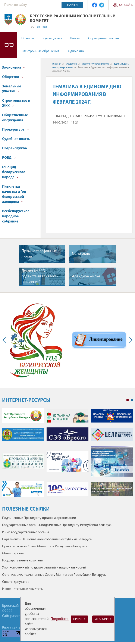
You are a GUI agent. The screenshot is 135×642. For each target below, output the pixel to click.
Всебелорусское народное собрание (15, 216)
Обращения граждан (103, 38)
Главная (56, 64)
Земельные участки (11, 89)
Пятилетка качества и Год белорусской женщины (14, 194)
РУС (32, 27)
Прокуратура (15, 129)
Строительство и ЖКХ (16, 103)
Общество (12, 77)
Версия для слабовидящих (8, 45)
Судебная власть (16, 139)
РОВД (9, 158)
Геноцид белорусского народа (13, 172)
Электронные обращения (40, 51)
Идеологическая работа (95, 64)
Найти (72, 5)
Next (129, 340)
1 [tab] (127, 400)
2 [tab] (132, 400)
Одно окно (76, 51)
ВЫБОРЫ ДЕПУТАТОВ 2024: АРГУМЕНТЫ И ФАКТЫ (89, 116)
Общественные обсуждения (15, 117)
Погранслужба (14, 148)
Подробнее (60, 619)
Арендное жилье (86, 276)
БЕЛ (45, 27)
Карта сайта (126, 5)
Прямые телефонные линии (39, 254)
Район (75, 38)
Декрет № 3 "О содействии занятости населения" (40, 276)
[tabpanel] (67, 455)
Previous (5, 340)
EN (38, 27)
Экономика (13, 67)
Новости (27, 38)
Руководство (52, 38)
